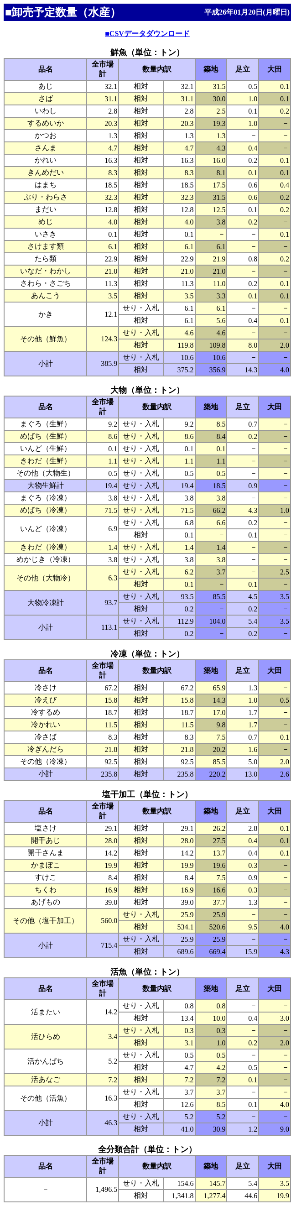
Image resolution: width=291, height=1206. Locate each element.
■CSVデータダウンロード (147, 33)
